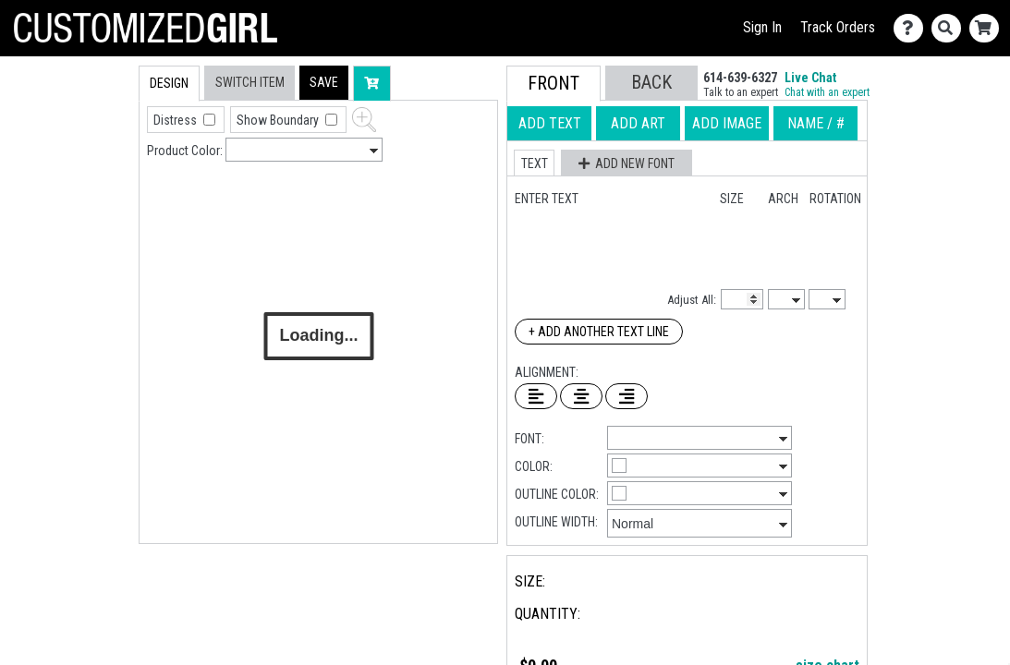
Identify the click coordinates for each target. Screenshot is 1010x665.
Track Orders (837, 27)
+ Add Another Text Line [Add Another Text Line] (599, 331)
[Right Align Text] (626, 396)
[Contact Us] (912, 28)
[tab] (99, 183)
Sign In (762, 27)
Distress (176, 120)
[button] (323, 83)
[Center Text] (581, 396)
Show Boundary (279, 120)
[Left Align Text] (536, 396)
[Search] (950, 28)
